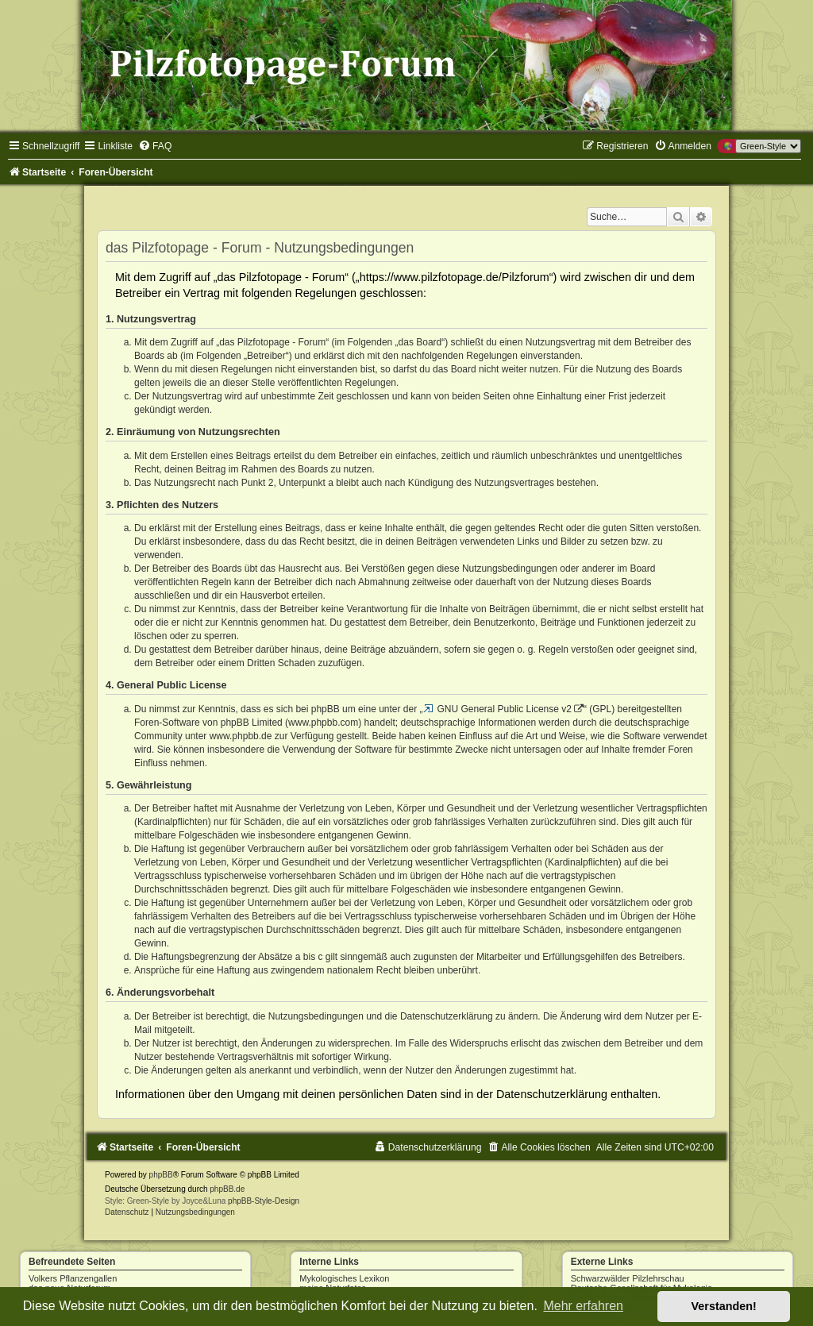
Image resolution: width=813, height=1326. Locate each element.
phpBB (161, 1174)
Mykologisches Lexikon (344, 1278)
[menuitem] (154, 146)
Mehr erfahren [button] (583, 1306)
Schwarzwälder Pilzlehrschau (627, 1278)
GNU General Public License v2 (504, 709)
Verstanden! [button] (724, 1306)
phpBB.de (227, 1189)
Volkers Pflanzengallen (73, 1278)
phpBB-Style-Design (263, 1201)
